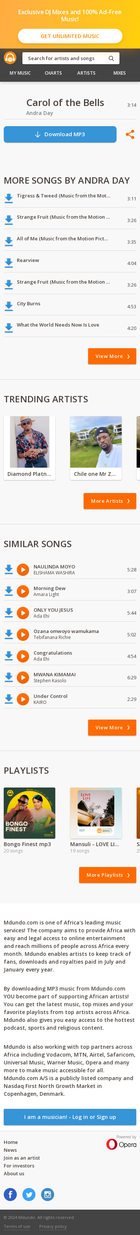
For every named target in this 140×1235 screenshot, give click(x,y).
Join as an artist (22, 1157)
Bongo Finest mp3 (27, 844)
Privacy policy (53, 1226)
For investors (19, 1165)
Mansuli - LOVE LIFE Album (96, 844)
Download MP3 (59, 134)
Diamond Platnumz (29, 473)
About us (14, 1173)
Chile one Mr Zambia (96, 473)
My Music (20, 73)
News (10, 1150)
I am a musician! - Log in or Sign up (70, 1116)
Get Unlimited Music (70, 36)
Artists (86, 73)
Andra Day (39, 112)
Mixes (119, 73)
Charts (53, 73)
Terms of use (17, 1226)
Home (11, 1142)
